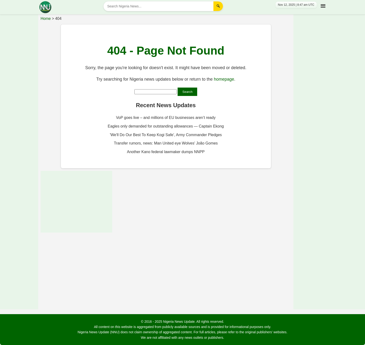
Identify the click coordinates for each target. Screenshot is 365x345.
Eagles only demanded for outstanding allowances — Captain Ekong (166, 126)
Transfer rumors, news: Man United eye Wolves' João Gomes (166, 143)
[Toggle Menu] (322, 5)
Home (46, 19)
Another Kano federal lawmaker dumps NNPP (166, 152)
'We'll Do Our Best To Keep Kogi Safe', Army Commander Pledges (166, 135)
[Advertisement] (19, 85)
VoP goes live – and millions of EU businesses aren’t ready (166, 118)
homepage (224, 79)
